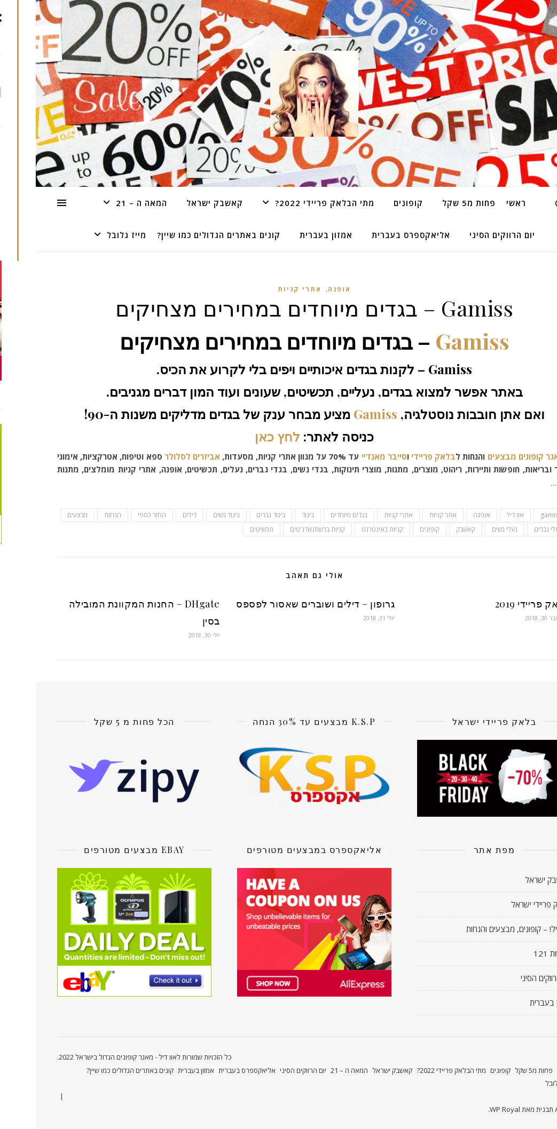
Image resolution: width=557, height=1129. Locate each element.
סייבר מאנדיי (347, 456)
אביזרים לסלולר (156, 456)
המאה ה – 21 (105, 203)
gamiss (515, 514)
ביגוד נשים (190, 514)
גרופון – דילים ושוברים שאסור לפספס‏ (279, 603)
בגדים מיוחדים (313, 514)
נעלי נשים (469, 529)
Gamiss (436, 341)
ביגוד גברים (235, 514)
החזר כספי (116, 514)
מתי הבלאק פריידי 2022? (289, 203)
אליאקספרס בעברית (375, 235)
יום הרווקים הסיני (466, 235)
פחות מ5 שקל (433, 203)
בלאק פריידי (397, 456)
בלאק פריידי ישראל (505, 904)
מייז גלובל (91, 235)
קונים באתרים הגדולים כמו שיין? (183, 235)
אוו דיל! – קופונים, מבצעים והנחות (483, 928)
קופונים (372, 203)
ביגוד (272, 514)
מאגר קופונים (503, 456)
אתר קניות (407, 514)
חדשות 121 (517, 953)
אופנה (303, 289)
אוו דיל (479, 514)
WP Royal (469, 1109)
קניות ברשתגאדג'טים (281, 529)
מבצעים (466, 456)
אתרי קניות (264, 289)
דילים (154, 514)
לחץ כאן (241, 436)
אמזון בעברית (290, 235)
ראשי (480, 203)
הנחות (76, 514)
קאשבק (430, 529)
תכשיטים (226, 529)
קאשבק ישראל (179, 203)
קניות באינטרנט (346, 529)
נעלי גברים (512, 529)
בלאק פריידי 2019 (496, 603)
